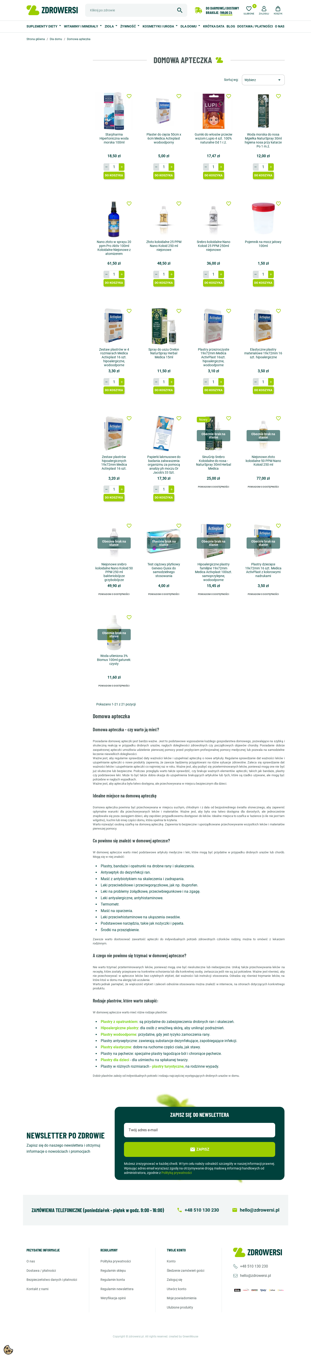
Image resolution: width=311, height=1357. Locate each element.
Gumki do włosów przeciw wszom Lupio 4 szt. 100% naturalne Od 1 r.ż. (213, 138)
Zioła (109, 26)
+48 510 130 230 (254, 1266)
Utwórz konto (176, 1289)
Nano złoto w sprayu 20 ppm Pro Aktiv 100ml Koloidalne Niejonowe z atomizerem (114, 247)
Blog (231, 26)
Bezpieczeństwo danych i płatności (52, 1280)
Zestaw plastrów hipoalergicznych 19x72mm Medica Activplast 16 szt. (114, 462)
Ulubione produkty (180, 1307)
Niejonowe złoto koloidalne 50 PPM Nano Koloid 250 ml (263, 461)
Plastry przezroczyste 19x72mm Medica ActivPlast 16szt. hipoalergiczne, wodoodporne (213, 357)
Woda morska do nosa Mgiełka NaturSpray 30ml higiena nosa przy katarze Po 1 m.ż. (263, 140)
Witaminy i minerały (81, 26)
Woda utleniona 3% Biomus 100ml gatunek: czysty (114, 660)
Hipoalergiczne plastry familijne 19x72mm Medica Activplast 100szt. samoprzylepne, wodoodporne (213, 572)
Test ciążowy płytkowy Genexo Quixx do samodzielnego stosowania (163, 570)
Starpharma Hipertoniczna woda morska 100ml (114, 138)
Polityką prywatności (176, 1173)
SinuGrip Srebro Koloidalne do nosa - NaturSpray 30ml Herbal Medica (213, 462)
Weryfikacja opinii (113, 1298)
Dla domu (189, 26)
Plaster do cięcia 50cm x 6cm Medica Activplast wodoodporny (164, 138)
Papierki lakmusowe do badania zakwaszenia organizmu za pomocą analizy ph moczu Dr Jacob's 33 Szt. (164, 464)
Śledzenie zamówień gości (185, 1270)
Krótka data (213, 26)
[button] (264, 10)
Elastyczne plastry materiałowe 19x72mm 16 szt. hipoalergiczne (263, 353)
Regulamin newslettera (117, 1289)
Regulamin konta (112, 1280)
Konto (171, 1261)
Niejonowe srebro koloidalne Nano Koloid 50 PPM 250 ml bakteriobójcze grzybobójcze (114, 572)
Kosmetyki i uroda (159, 26)
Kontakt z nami (37, 1289)
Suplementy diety (42, 26)
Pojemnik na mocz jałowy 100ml (263, 244)
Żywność (128, 26)
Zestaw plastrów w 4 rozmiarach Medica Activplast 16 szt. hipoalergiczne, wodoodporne (114, 357)
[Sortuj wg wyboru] (263, 80)
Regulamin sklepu (113, 1270)
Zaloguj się (174, 1280)
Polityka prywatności (115, 1261)
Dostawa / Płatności (255, 26)
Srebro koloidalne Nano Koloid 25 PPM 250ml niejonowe (213, 246)
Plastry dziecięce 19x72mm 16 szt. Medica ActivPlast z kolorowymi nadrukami (263, 570)
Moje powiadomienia (182, 1298)
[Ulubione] (249, 10)
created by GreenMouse (183, 1336)
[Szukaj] (136, 10)
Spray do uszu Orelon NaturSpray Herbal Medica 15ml (163, 353)
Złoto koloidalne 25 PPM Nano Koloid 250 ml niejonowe (163, 246)
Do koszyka (114, 175)
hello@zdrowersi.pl (255, 1275)
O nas (279, 26)
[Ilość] (114, 167)
